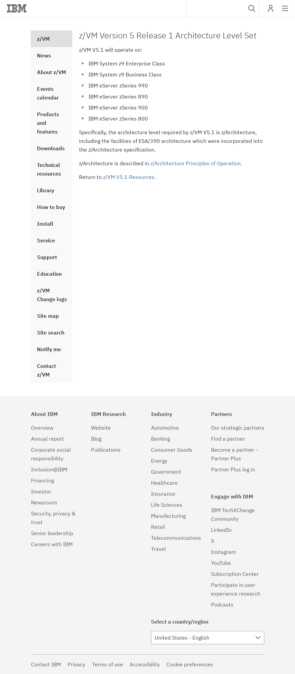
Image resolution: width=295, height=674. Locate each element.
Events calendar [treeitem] (48, 93)
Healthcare (164, 482)
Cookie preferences (189, 664)
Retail (158, 526)
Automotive (165, 427)
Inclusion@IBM (49, 469)
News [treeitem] (44, 55)
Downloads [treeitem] (51, 148)
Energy (159, 460)
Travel (158, 548)
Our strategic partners (237, 427)
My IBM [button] (271, 11)
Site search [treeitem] (50, 332)
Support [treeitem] (47, 257)
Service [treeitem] (46, 240)
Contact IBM (46, 664)
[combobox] (222, 8)
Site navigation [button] (285, 12)
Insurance (163, 493)
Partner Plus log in (233, 469)
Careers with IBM (52, 544)
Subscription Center (235, 574)
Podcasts (222, 604)
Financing (42, 480)
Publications (106, 449)
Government (166, 471)
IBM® (17, 8)
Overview (42, 427)
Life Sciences (166, 504)
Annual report (47, 438)
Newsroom (44, 502)
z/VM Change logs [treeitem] (52, 294)
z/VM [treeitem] (43, 38)
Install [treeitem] (45, 223)
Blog (96, 438)
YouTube (221, 562)
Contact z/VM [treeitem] (46, 370)
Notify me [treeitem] (49, 349)
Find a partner (228, 438)
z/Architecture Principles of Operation (195, 163)
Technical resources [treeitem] (49, 169)
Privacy (76, 664)
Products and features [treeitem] (48, 123)
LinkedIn (221, 529)
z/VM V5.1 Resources (129, 177)
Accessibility (145, 664)
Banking (160, 438)
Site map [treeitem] (48, 315)
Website (101, 427)
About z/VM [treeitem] (51, 72)
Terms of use (107, 664)
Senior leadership (52, 533)
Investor (41, 491)
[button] (252, 8)
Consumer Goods (171, 449)
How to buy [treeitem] (51, 207)
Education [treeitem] (49, 273)
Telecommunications (176, 537)
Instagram (223, 551)
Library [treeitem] (45, 190)
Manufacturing (168, 515)
